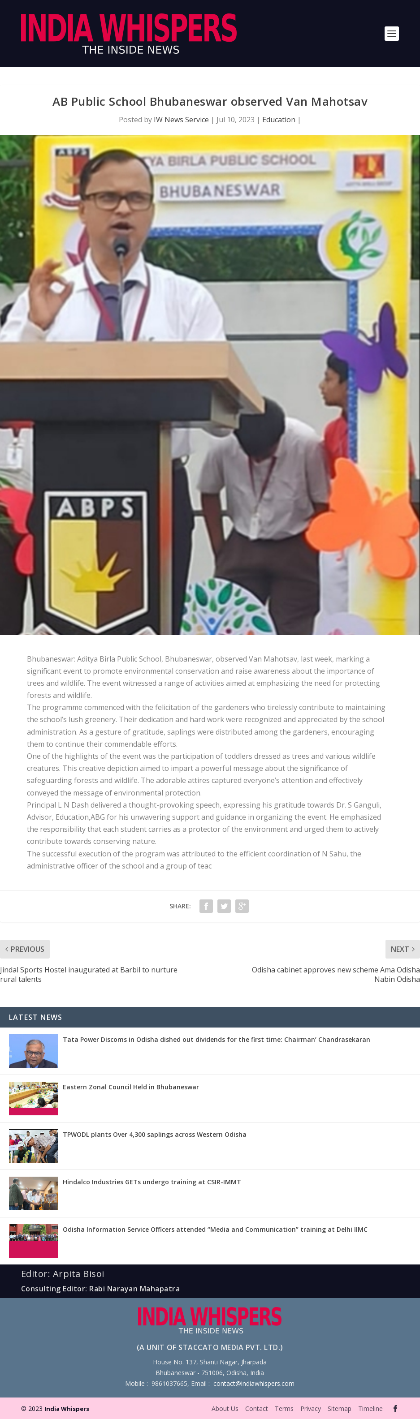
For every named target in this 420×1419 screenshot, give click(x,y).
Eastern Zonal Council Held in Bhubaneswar (131, 1087)
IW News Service (181, 120)
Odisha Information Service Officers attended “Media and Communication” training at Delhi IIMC (215, 1229)
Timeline (370, 1408)
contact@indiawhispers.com (253, 1383)
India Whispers (66, 1409)
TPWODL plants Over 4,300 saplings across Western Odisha (155, 1134)
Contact (256, 1408)
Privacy (310, 1408)
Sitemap (339, 1408)
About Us (225, 1408)
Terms (284, 1408)
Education (278, 120)
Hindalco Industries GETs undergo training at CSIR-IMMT (152, 1182)
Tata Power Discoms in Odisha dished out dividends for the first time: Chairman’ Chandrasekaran (216, 1039)
